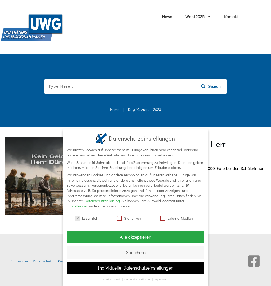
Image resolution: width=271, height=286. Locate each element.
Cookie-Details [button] (112, 279)
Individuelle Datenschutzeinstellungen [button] (135, 268)
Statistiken (129, 217)
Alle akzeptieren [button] (135, 236)
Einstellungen (77, 205)
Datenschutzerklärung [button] (138, 279)
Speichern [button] (136, 252)
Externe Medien (176, 217)
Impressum (19, 261)
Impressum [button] (161, 279)
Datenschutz (43, 261)
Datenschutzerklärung (102, 200)
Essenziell (86, 217)
